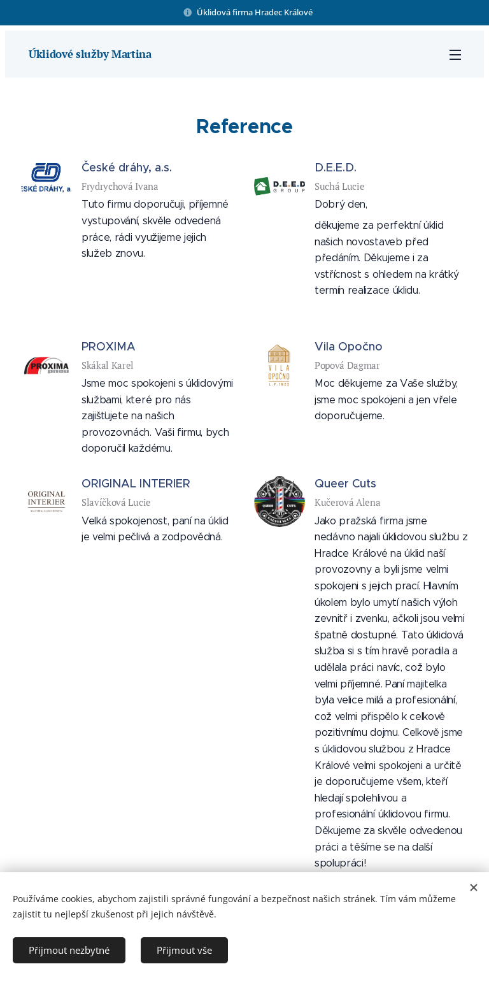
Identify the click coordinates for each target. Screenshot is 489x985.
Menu (455, 54)
